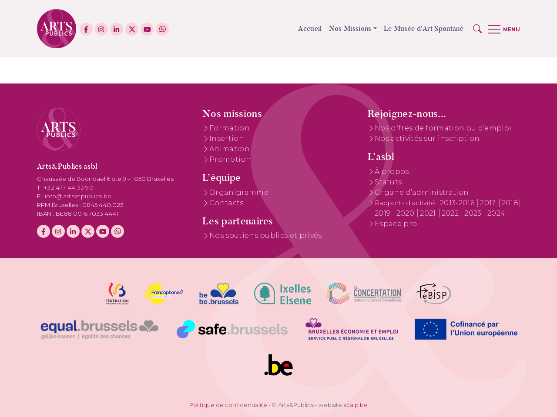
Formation (229, 128)
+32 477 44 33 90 (69, 187)
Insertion (226, 138)
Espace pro (396, 224)
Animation (229, 149)
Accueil (310, 28)
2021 (429, 213)
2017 (489, 203)
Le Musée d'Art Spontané (423, 28)
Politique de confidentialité (228, 404)
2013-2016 (458, 203)
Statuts (388, 182)
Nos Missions (350, 28)
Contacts (226, 203)
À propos (392, 171)
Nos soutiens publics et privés (265, 235)
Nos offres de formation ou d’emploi (443, 128)
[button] (477, 28)
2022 (451, 213)
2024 (496, 213)
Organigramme (238, 192)
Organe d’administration (422, 192)
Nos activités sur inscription (427, 138)
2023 (473, 213)
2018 (510, 203)
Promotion (230, 159)
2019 (384, 213)
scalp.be (355, 404)
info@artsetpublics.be (78, 196)
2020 (406, 213)
